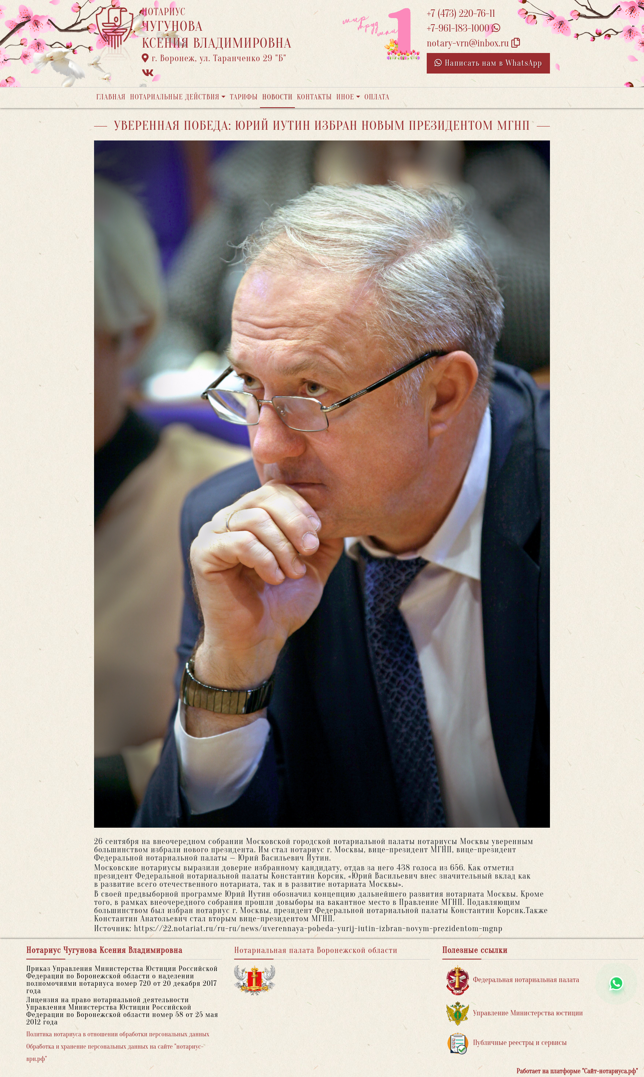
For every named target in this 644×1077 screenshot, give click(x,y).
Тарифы (244, 97)
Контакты (314, 97)
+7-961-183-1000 (463, 28)
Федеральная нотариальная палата (513, 980)
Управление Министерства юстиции (514, 1013)
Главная (111, 97)
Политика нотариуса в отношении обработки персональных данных (117, 1034)
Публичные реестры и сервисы (506, 1043)
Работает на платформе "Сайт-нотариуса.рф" (577, 1071)
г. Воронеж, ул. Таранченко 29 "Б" (214, 58)
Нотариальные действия (174, 97)
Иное (345, 97)
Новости (277, 97)
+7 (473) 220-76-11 (461, 13)
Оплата (376, 97)
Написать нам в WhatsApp (488, 63)
